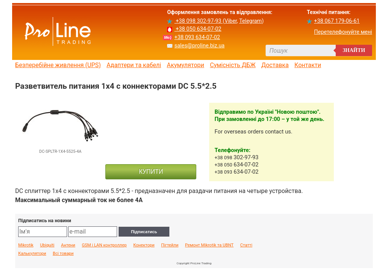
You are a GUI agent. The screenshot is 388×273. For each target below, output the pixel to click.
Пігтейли (169, 245)
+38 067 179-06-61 (337, 21)
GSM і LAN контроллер (104, 245)
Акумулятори (185, 65)
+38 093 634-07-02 (197, 37)
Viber (231, 21)
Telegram (250, 21)
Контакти (307, 65)
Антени (68, 245)
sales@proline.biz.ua (199, 45)
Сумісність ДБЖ (233, 65)
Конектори (144, 245)
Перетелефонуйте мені (343, 32)
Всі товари (63, 253)
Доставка (275, 65)
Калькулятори (32, 253)
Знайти (354, 50)
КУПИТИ (151, 171)
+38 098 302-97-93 (198, 21)
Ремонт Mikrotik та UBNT (209, 245)
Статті (246, 245)
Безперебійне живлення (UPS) (58, 65)
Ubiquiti (47, 245)
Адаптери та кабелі (133, 65)
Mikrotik (25, 245)
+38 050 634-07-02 (197, 29)
